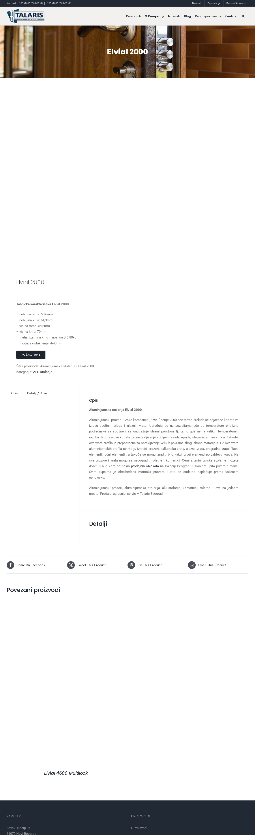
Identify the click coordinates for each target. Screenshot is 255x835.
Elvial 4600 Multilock (66, 773)
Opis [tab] (14, 393)
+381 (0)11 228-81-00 (58, 3)
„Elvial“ (154, 420)
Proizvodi (140, 828)
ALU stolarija (42, 372)
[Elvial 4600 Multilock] (62, 603)
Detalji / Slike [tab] (37, 393)
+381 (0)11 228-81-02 (30, 3)
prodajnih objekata (145, 466)
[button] (243, 16)
